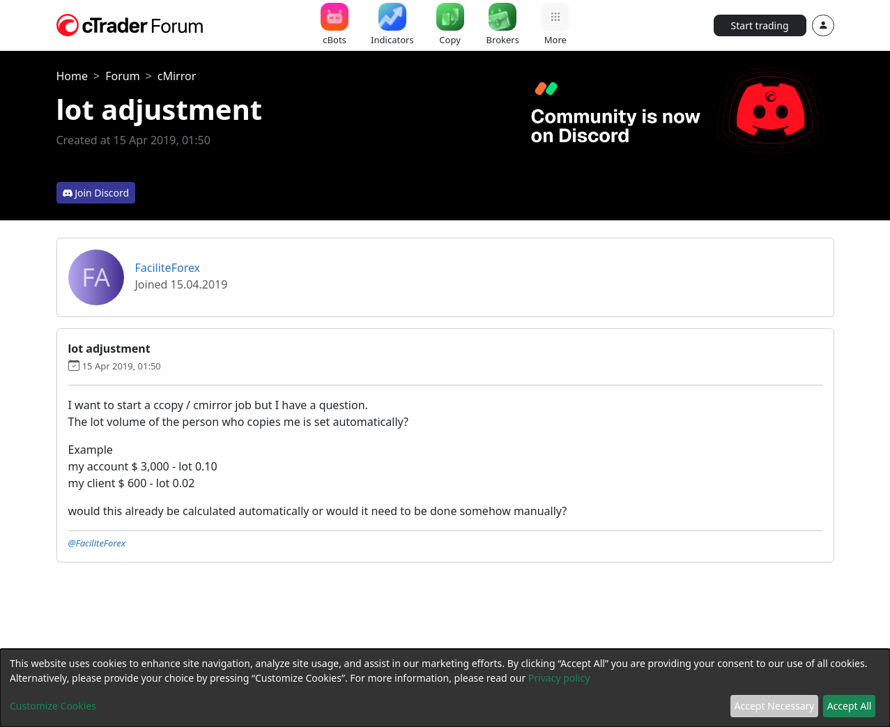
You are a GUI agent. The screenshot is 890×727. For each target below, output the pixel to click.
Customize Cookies (53, 705)
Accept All (849, 705)
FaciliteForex (168, 267)
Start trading (760, 25)
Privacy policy (559, 677)
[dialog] (445, 688)
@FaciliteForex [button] (97, 543)
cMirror (177, 76)
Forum (122, 76)
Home (72, 76)
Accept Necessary (775, 705)
